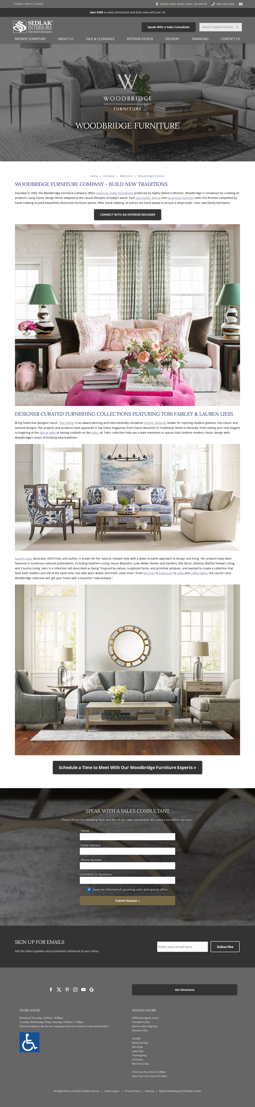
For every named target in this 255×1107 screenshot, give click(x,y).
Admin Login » (112, 1091)
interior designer (155, 423)
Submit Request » (127, 901)
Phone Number (91, 860)
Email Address (90, 845)
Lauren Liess (23, 558)
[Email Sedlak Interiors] (241, 4)
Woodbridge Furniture (151, 176)
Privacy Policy (132, 1091)
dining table (48, 432)
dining (156, 198)
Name (85, 831)
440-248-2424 (222, 4)
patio (94, 432)
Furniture (109, 176)
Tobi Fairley (67, 423)
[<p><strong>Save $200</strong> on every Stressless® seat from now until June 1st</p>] (127, 12)
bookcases (166, 573)
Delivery (172, 39)
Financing (200, 39)
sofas (180, 573)
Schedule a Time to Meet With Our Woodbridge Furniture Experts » (127, 767)
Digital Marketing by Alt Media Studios (180, 1091)
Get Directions (184, 990)
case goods (142, 198)
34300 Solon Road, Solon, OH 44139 (181, 4)
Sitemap (149, 1091)
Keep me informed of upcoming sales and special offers (130, 889)
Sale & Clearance (100, 39)
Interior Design (140, 39)
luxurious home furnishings (114, 193)
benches (149, 573)
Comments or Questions (96, 874)
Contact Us (230, 39)
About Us (66, 39)
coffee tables (199, 573)
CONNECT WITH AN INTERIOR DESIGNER (127, 214)
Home (94, 176)
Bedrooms (126, 176)
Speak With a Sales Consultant (168, 27)
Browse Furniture (30, 39)
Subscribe (225, 946)
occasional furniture (181, 198)
